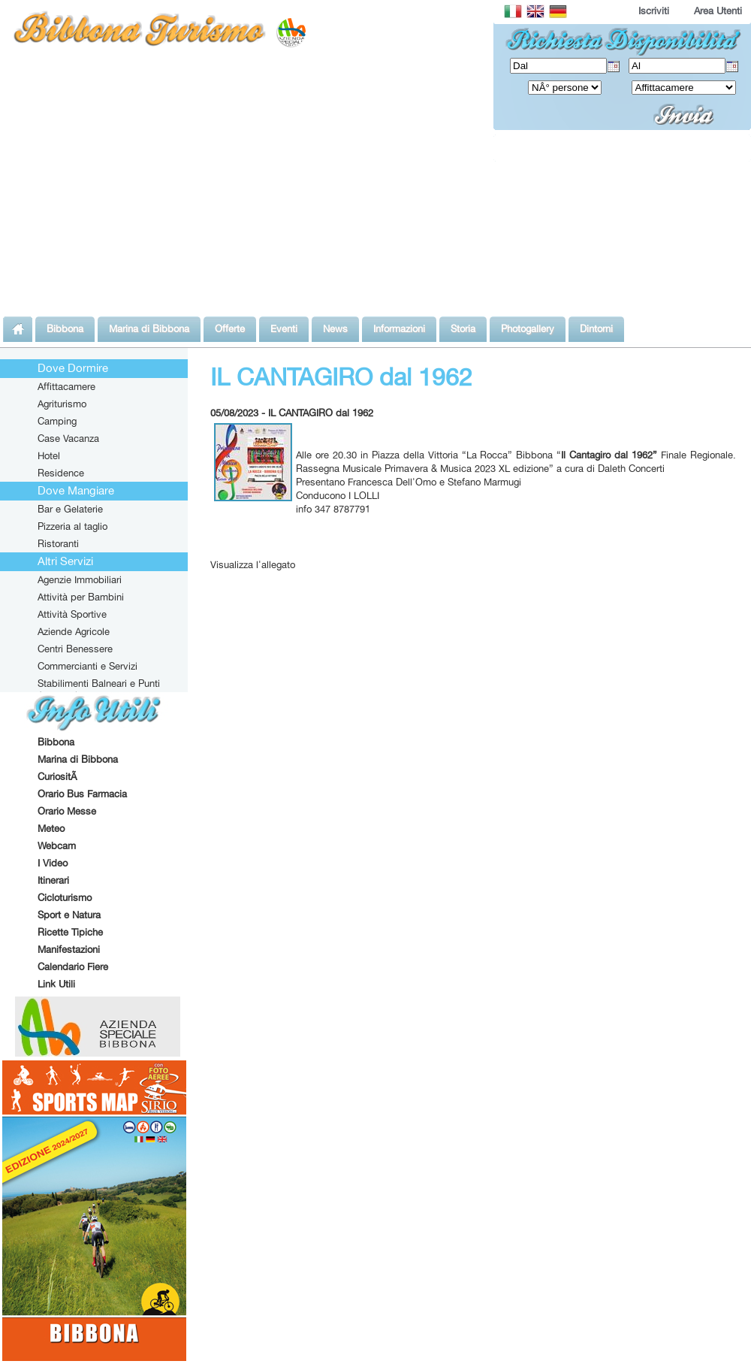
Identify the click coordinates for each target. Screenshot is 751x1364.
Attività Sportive (72, 614)
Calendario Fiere (73, 966)
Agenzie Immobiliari (80, 579)
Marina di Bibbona (78, 759)
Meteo (51, 828)
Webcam (57, 845)
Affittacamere (66, 386)
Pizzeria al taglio (72, 526)
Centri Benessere (75, 649)
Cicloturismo (65, 897)
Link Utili (56, 984)
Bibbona (56, 742)
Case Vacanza (68, 438)
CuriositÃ (59, 776)
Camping (57, 421)
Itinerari (53, 880)
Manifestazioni (69, 949)
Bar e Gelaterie (70, 509)
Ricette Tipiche (70, 932)
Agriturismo (62, 404)
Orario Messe (67, 811)
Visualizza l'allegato (252, 564)
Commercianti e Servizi (87, 666)
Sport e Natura (69, 915)
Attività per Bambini (81, 597)
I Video (53, 863)
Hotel (49, 455)
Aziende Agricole (74, 631)
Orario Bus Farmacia (82, 794)
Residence (61, 473)
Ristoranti (58, 543)
